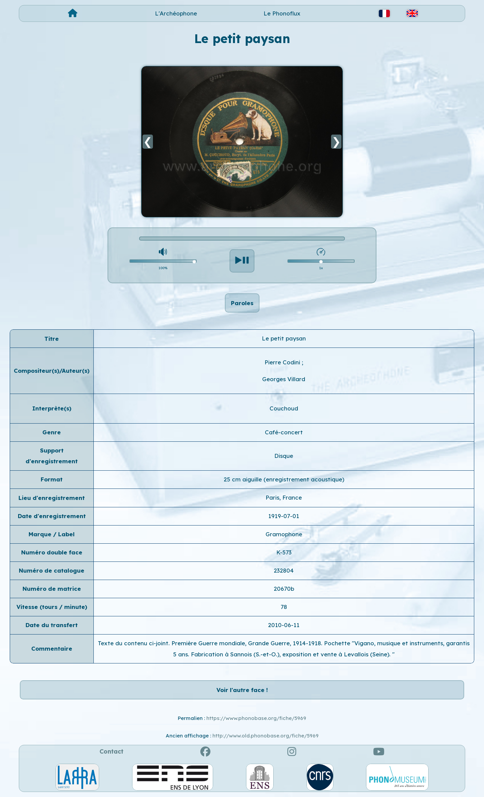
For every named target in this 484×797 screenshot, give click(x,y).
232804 (284, 570)
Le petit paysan (284, 338)
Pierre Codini (283, 362)
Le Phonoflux (282, 13)
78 (284, 606)
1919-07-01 (283, 515)
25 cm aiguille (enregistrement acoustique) (284, 479)
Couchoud (284, 408)
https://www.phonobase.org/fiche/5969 (256, 718)
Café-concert (284, 432)
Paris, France (284, 497)
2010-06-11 (283, 624)
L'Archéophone (176, 13)
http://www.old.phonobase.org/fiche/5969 (265, 735)
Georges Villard (283, 379)
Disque (283, 455)
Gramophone (284, 534)
